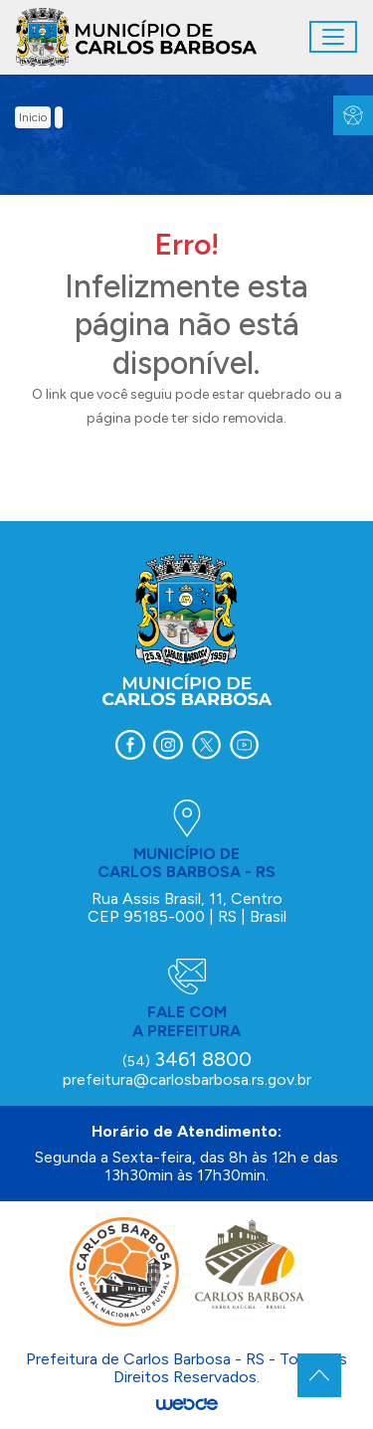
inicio (33, 117)
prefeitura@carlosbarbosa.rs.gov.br (187, 1079)
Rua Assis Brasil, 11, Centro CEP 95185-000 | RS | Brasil (187, 907)
